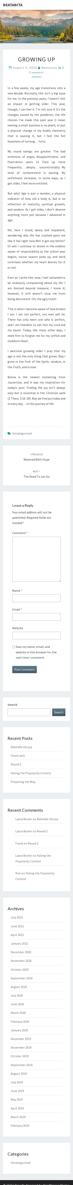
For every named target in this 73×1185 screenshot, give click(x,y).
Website (17, 628)
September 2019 (22, 1065)
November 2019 (21, 1047)
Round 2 (16, 764)
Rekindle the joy (21, 747)
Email (17, 609)
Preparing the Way (23, 782)
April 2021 (17, 935)
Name (17, 590)
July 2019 (17, 1082)
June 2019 (17, 1091)
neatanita (49, 67)
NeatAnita (12, 4)
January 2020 (19, 1030)
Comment (20, 533)
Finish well (18, 756)
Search (12, 705)
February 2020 (20, 1021)
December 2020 (21, 952)
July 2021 (17, 917)
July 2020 (17, 995)
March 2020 (18, 1013)
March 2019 (18, 1117)
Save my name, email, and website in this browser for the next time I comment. (36, 652)
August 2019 (19, 1073)
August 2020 (19, 987)
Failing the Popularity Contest (31, 773)
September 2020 (22, 978)
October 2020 (20, 969)
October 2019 (20, 1056)
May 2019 (17, 1099)
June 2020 (17, 1004)
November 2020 (21, 961)
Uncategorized (22, 433)
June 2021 (17, 926)
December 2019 (21, 1039)
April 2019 (17, 1108)
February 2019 (20, 1125)
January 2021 (19, 943)
